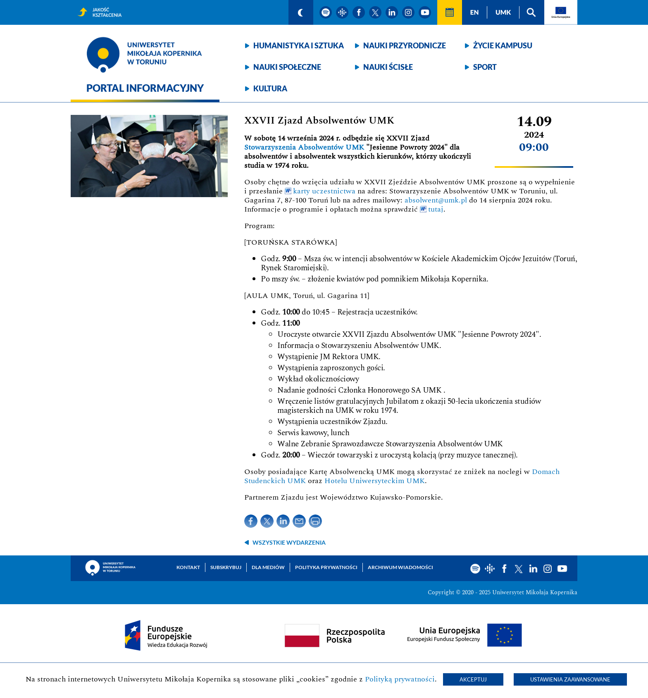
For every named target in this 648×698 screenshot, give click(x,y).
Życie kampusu (502, 45)
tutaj (435, 209)
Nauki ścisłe (388, 66)
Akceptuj (473, 679)
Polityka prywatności (326, 567)
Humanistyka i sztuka (298, 45)
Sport (485, 66)
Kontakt (188, 567)
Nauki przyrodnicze (404, 45)
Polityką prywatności (400, 679)
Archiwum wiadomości (400, 567)
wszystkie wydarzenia (289, 542)
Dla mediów (268, 567)
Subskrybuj (225, 567)
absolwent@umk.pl (436, 200)
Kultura (270, 88)
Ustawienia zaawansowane (570, 679)
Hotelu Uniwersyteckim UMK (374, 480)
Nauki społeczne (287, 66)
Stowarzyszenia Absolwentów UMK (304, 147)
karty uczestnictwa (324, 191)
